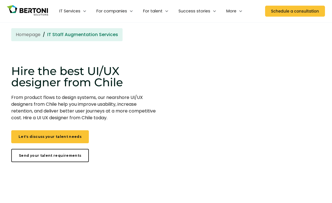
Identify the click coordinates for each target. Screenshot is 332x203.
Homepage (28, 34)
